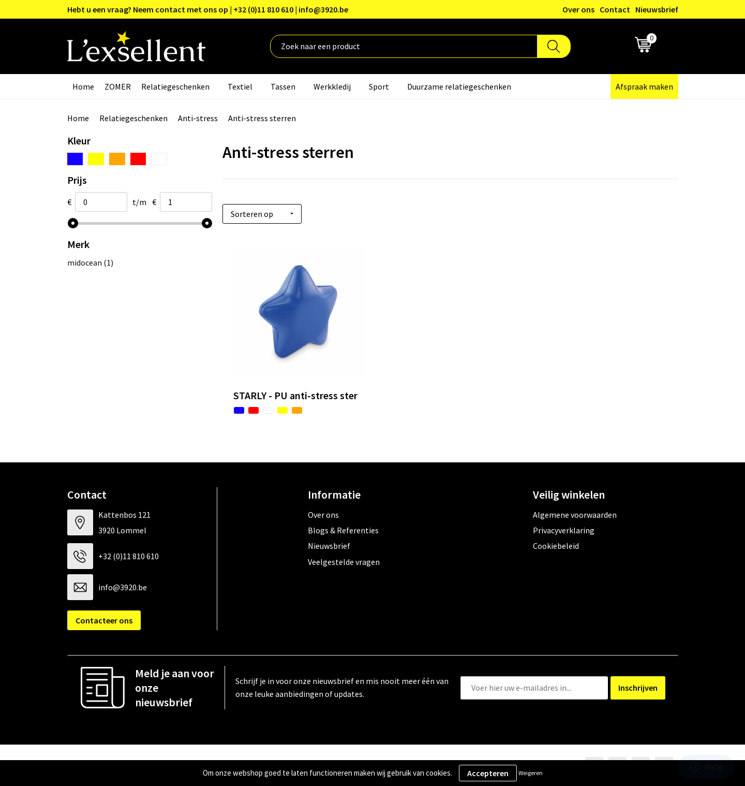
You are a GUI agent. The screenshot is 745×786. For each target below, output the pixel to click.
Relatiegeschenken (175, 86)
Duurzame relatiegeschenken (459, 86)
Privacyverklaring (563, 530)
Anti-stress (198, 118)
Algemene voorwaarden (575, 515)
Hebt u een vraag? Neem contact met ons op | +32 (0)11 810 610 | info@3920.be (207, 9)
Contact (615, 9)
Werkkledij (332, 86)
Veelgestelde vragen (344, 562)
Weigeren (530, 773)
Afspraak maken (644, 86)
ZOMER (118, 86)
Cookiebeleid (556, 546)
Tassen (283, 86)
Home (83, 86)
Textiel (240, 86)
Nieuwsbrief (656, 9)
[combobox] (404, 46)
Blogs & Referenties (343, 530)
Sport (379, 86)
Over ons (578, 9)
